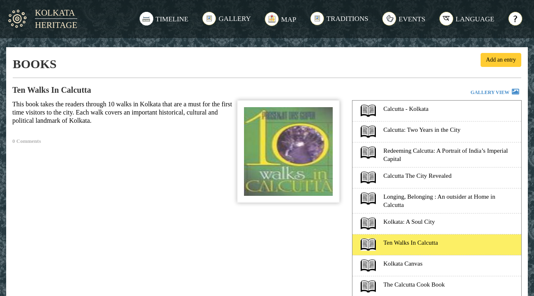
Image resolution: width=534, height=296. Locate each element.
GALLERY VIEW (495, 92)
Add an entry (501, 60)
